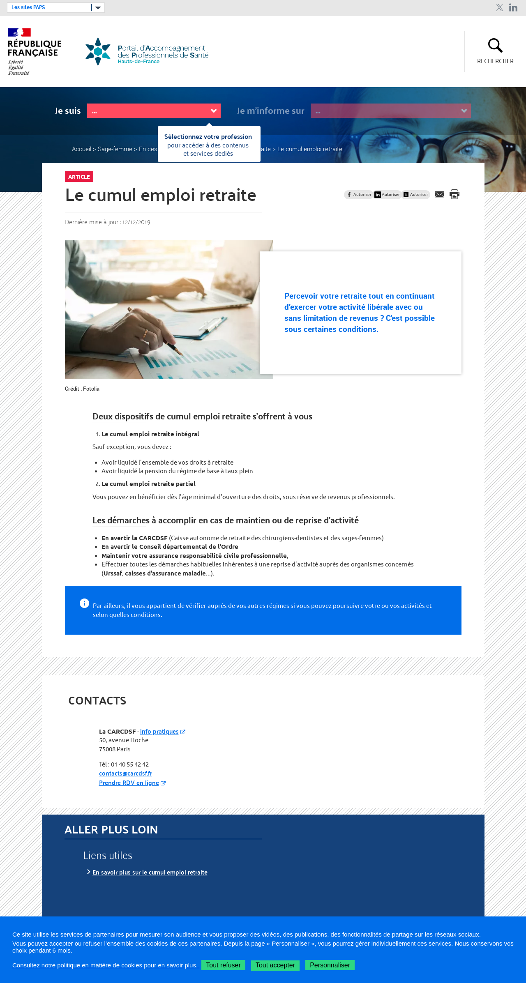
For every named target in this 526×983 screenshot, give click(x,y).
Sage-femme (115, 149)
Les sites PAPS (28, 7)
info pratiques (159, 731)
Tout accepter (275, 965)
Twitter (499, 7)
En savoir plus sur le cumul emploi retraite (150, 871)
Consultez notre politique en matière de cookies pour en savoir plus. (105, 965)
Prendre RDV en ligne (129, 782)
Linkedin (513, 7)
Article (79, 177)
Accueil (81, 149)
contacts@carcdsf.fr (125, 772)
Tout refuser (223, 965)
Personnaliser (330, 965)
